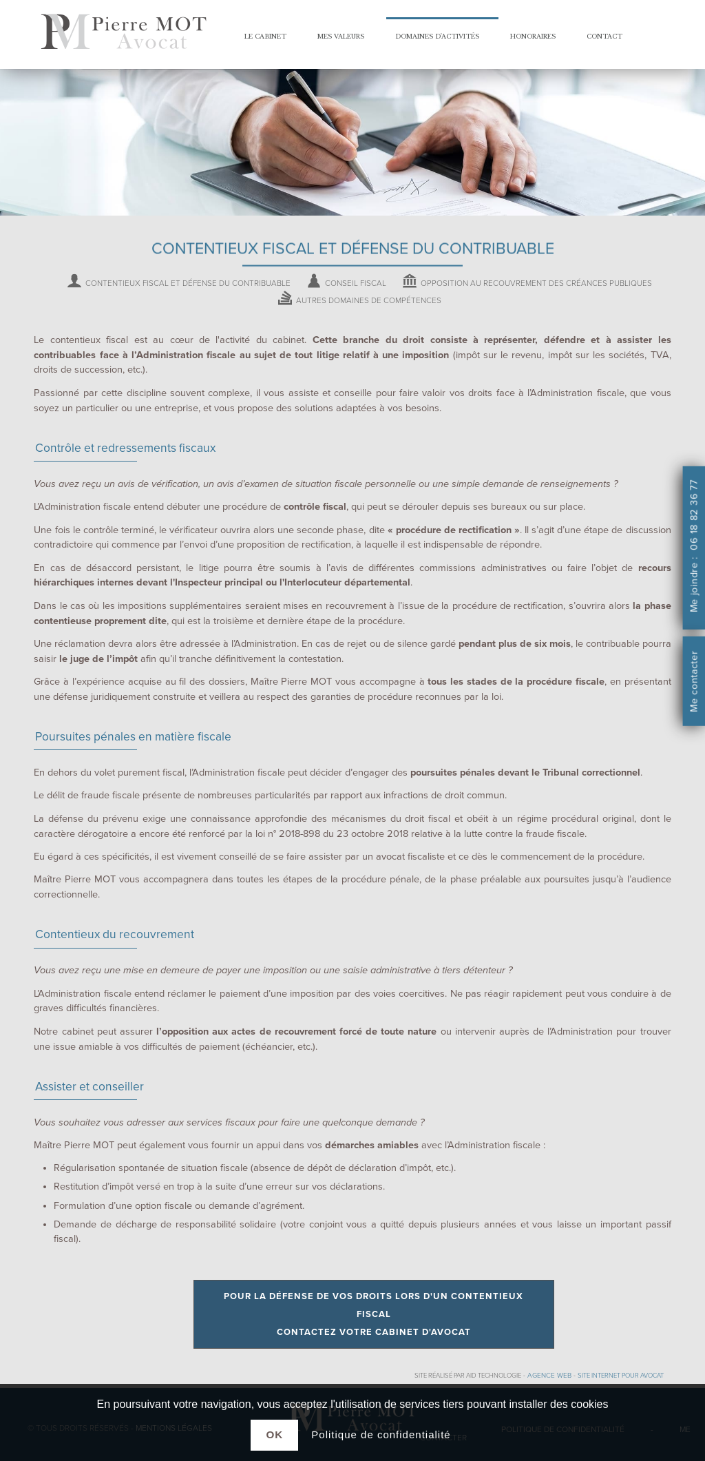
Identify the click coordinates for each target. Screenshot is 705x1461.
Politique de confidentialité (380, 1434)
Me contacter (693, 682)
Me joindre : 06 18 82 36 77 (693, 546)
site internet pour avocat (621, 1375)
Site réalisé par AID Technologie (467, 1375)
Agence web (549, 1375)
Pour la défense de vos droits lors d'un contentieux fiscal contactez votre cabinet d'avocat (373, 1314)
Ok (274, 1434)
